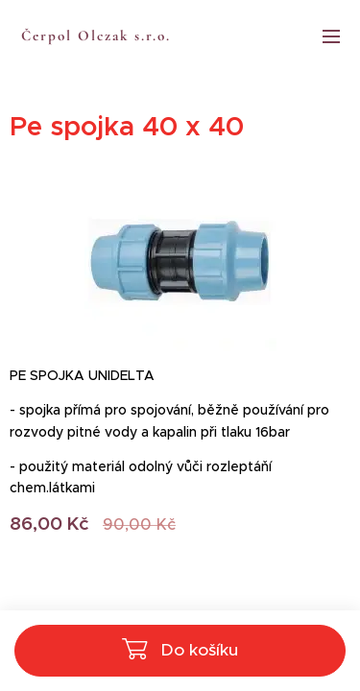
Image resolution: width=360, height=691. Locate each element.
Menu (331, 36)
